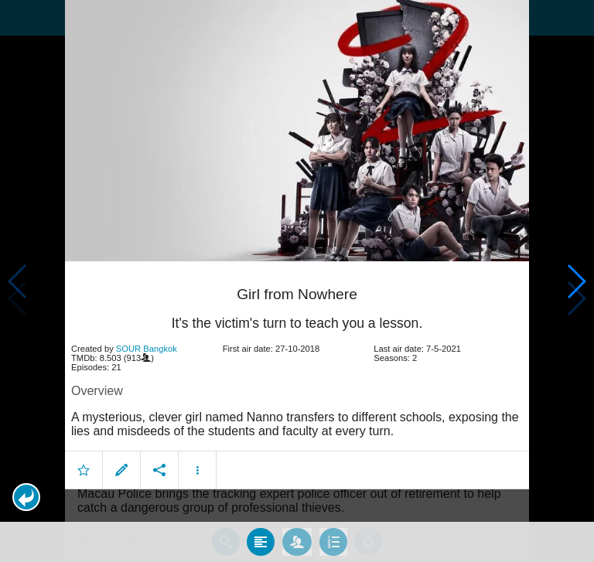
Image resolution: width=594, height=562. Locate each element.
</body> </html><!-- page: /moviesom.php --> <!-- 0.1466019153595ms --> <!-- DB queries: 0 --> (297, 281)
